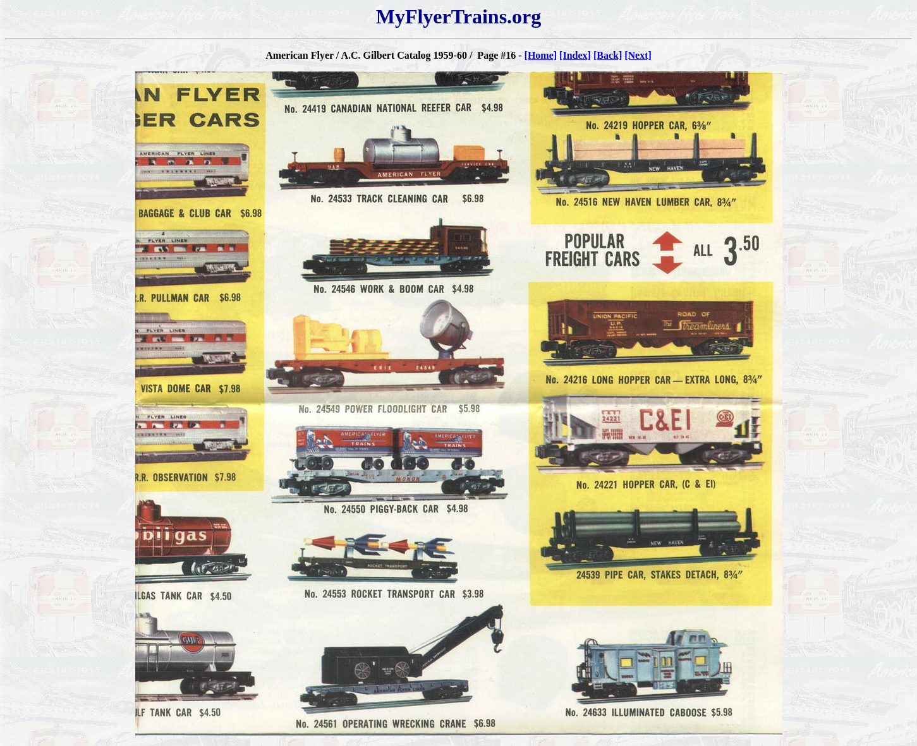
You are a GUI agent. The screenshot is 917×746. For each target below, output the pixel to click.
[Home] (541, 55)
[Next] (638, 55)
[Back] (607, 55)
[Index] (575, 55)
